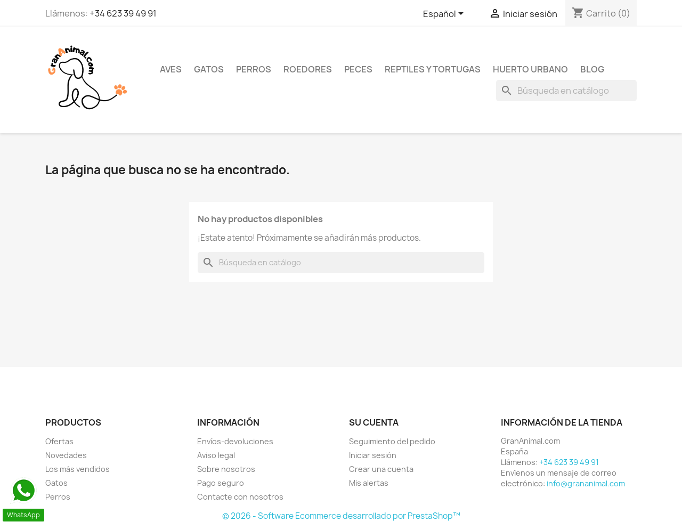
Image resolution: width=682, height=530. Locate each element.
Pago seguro (220, 483)
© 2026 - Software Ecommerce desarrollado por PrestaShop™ (341, 515)
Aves (171, 69)
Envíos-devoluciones (235, 441)
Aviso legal (216, 455)
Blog (592, 69)
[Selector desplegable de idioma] (445, 14)
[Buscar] (566, 90)
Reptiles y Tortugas (433, 69)
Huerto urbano (530, 69)
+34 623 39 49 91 (123, 13)
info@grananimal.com (586, 483)
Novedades (66, 455)
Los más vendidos (77, 469)
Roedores (307, 69)
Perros (253, 69)
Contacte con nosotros (240, 497)
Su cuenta (374, 422)
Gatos (209, 69)
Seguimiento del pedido (392, 441)
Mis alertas (368, 483)
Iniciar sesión (372, 455)
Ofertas (59, 441)
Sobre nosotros (226, 469)
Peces (358, 69)
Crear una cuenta (381, 469)
